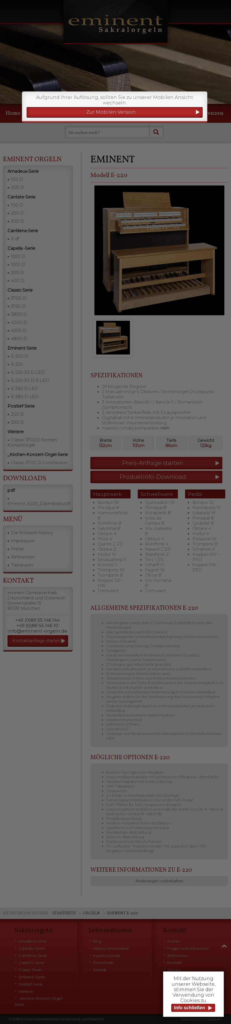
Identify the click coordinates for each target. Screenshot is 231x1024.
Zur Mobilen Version (111, 112)
